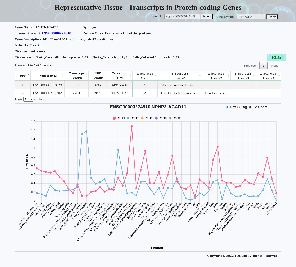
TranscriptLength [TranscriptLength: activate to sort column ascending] (76, 75)
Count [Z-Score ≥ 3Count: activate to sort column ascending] (145, 76)
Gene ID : (157, 16)
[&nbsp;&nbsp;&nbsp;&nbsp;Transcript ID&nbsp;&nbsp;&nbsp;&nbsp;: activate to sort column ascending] (47, 75)
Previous (250, 65)
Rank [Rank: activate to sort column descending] (22, 75)
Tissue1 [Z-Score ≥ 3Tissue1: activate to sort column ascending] (179, 76)
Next (274, 65)
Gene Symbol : (226, 17)
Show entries (29, 99)
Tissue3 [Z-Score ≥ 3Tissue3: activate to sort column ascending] (243, 76)
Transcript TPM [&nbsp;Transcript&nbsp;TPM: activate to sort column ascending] (119, 75)
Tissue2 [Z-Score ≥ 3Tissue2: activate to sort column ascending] (216, 76)
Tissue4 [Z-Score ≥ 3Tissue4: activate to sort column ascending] (268, 76)
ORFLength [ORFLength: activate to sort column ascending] (97, 75)
